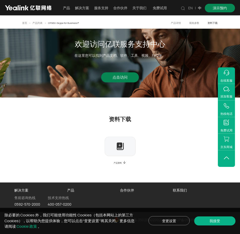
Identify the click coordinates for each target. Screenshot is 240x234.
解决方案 (82, 8)
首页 (24, 23)
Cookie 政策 (31, 226)
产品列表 (37, 23)
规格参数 (194, 23)
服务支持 (101, 8)
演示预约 (220, 8)
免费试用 (160, 8)
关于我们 (139, 8)
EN (190, 8)
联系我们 (180, 190)
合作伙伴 (120, 8)
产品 (66, 8)
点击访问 (120, 78)
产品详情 (176, 23)
